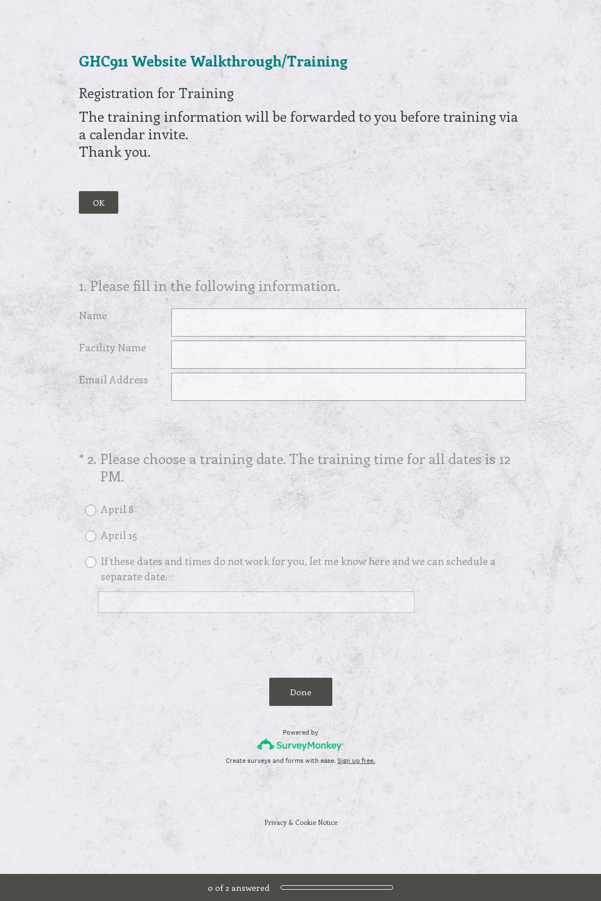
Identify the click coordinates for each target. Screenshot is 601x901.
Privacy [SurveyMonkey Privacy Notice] (275, 822)
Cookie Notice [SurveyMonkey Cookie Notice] (316, 822)
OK (98, 202)
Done (300, 691)
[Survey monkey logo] (300, 744)
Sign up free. (356, 760)
